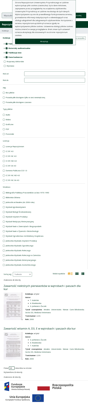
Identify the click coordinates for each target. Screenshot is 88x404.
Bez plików (10, 92)
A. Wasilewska (35, 303)
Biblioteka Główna (13, 197)
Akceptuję (44, 41)
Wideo (8, 119)
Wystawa (10, 66)
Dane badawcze (15, 57)
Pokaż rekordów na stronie (18, 368)
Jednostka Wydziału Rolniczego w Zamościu (23, 255)
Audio (8, 115)
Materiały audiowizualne (19, 48)
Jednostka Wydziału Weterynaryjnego (21, 260)
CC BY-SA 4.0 (11, 166)
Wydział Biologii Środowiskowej (18, 212)
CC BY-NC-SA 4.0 (12, 180)
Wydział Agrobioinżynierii (16, 207)
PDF (7, 129)
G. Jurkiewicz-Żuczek (38, 306)
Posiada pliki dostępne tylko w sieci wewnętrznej (25, 97)
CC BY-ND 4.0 (11, 161)
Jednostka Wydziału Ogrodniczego (19, 245)
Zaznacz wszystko (78, 38)
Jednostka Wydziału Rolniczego (18, 250)
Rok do (5, 80)
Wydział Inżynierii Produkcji (16, 217)
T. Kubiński (34, 300)
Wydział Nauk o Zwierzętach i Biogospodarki (23, 226)
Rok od (5, 74)
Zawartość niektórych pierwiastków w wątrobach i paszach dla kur (42, 287)
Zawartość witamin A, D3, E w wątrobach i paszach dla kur (40, 328)
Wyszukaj (77, 15)
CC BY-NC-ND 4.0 (13, 175)
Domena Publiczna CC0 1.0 (16, 170)
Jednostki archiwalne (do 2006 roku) (20, 202)
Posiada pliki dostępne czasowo (18, 102)
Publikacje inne (14, 52)
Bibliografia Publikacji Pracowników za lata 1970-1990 (27, 192)
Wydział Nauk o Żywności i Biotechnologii (22, 231)
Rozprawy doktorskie (15, 61)
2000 (32, 319)
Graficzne (9, 124)
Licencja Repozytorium (15, 146)
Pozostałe (10, 134)
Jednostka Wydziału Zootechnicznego (21, 265)
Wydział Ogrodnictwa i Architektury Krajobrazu (24, 236)
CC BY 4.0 (9, 151)
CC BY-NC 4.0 (11, 156)
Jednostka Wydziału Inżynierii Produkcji (21, 241)
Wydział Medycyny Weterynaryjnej (20, 221)
